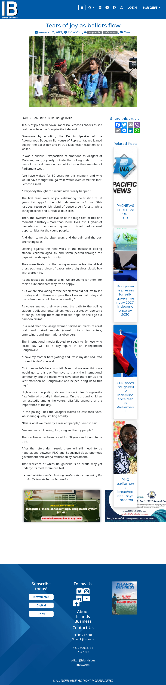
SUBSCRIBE (150, 7)
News (127, 32)
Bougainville (94, 32)
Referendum (110, 32)
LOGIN (132, 7)
